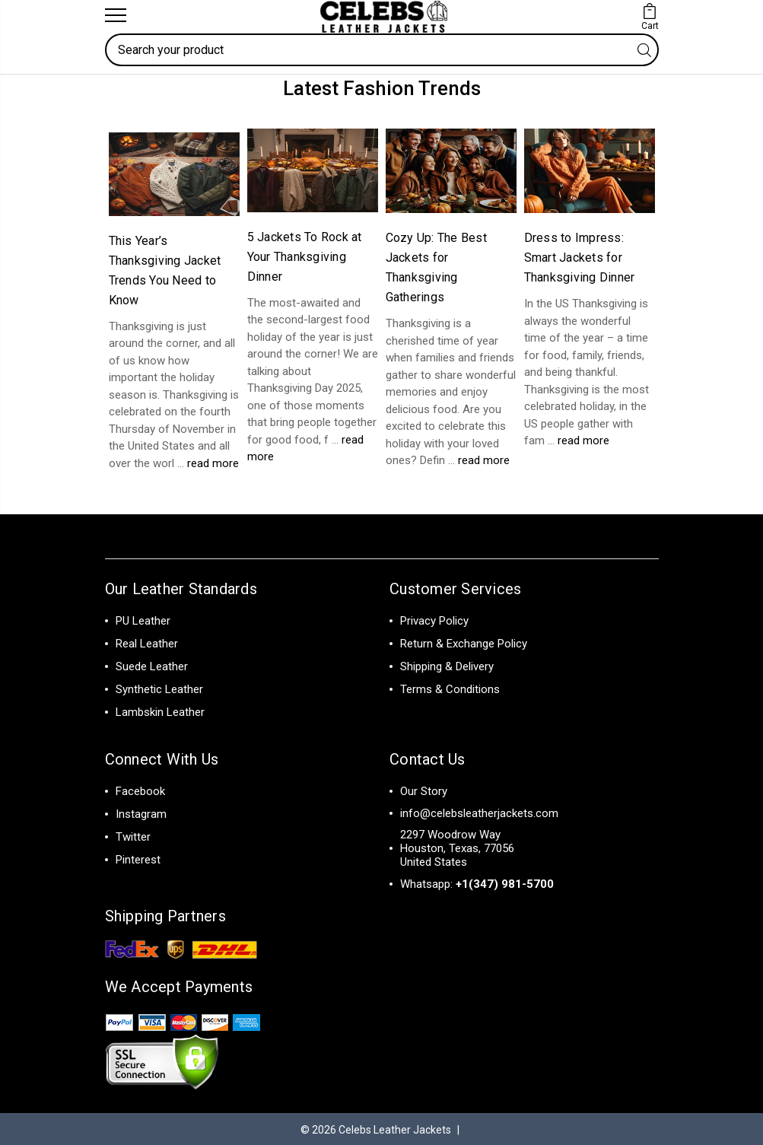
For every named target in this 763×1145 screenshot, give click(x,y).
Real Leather (147, 642)
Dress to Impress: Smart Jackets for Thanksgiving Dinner (579, 256)
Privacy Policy (434, 619)
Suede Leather (152, 665)
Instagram (141, 812)
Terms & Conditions (450, 688)
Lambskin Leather (160, 710)
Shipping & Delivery (447, 665)
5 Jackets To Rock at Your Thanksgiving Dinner (304, 254)
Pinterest (138, 858)
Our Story (423, 790)
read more (213, 461)
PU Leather (143, 619)
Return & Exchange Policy (463, 642)
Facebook (140, 790)
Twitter (133, 835)
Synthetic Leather (159, 688)
